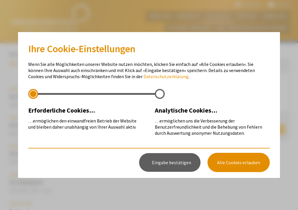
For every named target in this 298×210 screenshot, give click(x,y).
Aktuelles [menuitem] (218, 16)
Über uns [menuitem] (159, 16)
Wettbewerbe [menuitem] (224, 102)
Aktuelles (20, 54)
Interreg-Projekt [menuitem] (189, 28)
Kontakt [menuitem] (247, 16)
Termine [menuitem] (218, 82)
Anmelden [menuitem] (275, 16)
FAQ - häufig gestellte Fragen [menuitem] (252, 28)
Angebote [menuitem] (188, 16)
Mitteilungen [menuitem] (223, 92)
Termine (46, 54)
